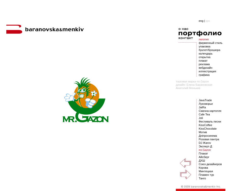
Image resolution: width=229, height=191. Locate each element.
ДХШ (202, 160)
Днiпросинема (208, 135)
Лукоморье (206, 103)
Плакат (203, 153)
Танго (202, 178)
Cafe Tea (204, 114)
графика (204, 74)
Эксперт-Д (205, 146)
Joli (201, 117)
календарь (205, 53)
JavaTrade (205, 100)
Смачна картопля (210, 110)
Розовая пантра (209, 139)
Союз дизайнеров (210, 164)
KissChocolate (208, 128)
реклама (204, 64)
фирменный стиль (210, 42)
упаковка (204, 46)
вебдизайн (205, 67)
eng (201, 20)
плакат (203, 60)
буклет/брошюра (209, 49)
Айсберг (204, 157)
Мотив (203, 132)
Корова (203, 167)
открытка (204, 57)
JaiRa (202, 107)
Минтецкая (206, 171)
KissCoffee (205, 125)
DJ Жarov (205, 142)
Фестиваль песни (210, 121)
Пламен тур (206, 174)
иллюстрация (207, 71)
